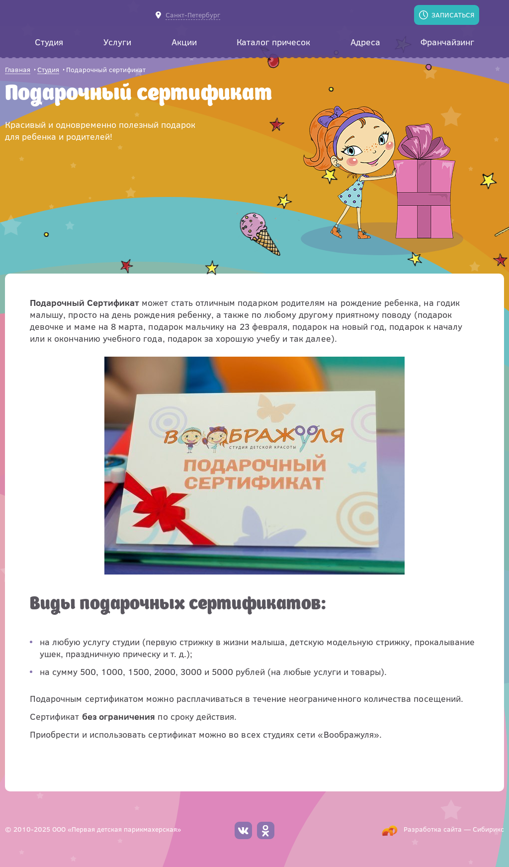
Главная (17, 70)
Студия (48, 70)
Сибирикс (488, 829)
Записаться (452, 14)
